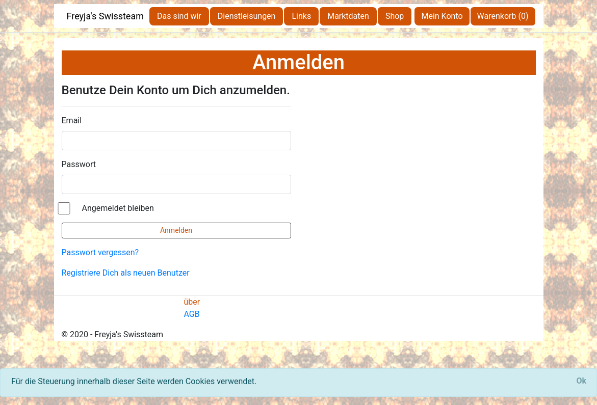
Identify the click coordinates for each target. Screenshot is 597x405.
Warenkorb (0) (503, 16)
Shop (394, 16)
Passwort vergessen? (100, 252)
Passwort (79, 164)
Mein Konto (441, 16)
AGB (192, 314)
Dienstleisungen (247, 16)
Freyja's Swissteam (105, 16)
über (192, 302)
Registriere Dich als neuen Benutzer (126, 273)
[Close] (581, 381)
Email (72, 120)
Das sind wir (179, 16)
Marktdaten (348, 16)
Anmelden (176, 230)
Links (301, 16)
